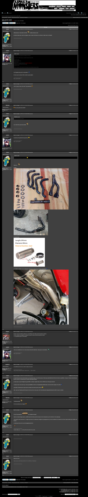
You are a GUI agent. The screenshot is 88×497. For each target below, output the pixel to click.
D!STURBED (22, 20)
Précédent (69, 479)
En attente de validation (24, 17)
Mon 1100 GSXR (17, 78)
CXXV (21, 429)
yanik (13, 20)
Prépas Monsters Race (15, 17)
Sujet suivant (76, 25)
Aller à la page (65, 479)
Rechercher (83, 13)
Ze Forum (9, 17)
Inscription (9, 13)
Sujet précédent (70, 25)
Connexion (4, 13)
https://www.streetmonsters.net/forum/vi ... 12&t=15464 (24, 370)
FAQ (79, 13)
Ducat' (8, 20)
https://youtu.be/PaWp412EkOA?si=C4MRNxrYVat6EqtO (25, 460)
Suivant (77, 479)
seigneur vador (16, 20)
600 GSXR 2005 (7, 20)
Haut (3, 48)
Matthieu (10, 20)
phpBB (40, 495)
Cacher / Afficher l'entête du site (71, 13)
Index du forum (4, 17)
